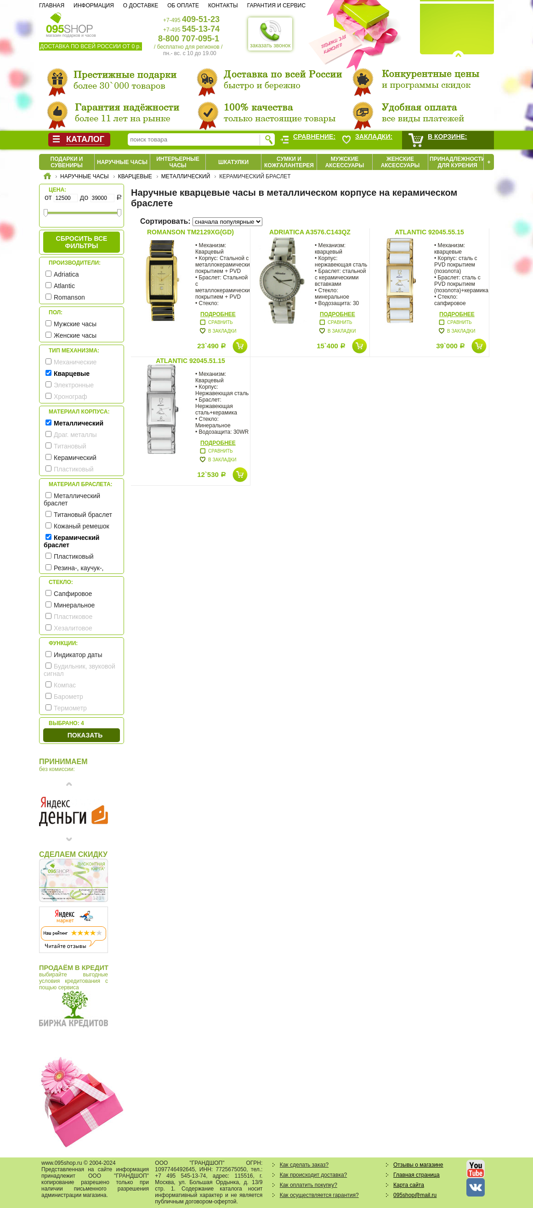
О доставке (140, 5)
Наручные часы (122, 162)
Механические (75, 362)
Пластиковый (74, 469)
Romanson (69, 297)
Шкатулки (233, 162)
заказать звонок (270, 34)
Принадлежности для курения (457, 162)
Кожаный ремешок (81, 526)
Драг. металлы (75, 434)
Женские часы (75, 335)
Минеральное (74, 605)
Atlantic (64, 285)
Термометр (70, 708)
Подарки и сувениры (67, 162)
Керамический (75, 457)
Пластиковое (73, 616)
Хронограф (70, 396)
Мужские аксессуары (344, 162)
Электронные (74, 385)
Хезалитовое (73, 628)
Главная (51, 5)
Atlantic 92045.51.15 (190, 360)
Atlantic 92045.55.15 (429, 232)
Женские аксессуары (400, 162)
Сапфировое (73, 593)
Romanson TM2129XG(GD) (190, 232)
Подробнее (218, 314)
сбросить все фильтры (82, 242)
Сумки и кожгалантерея (289, 162)
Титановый (70, 446)
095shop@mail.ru (415, 1195)
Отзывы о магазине (418, 1165)
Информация (94, 5)
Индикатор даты (78, 654)
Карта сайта (408, 1185)
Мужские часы (75, 324)
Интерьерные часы (177, 162)
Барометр (68, 696)
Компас (65, 685)
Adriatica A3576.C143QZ (310, 232)
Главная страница (416, 1175)
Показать (85, 735)
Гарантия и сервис (276, 5)
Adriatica (66, 274)
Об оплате (183, 5)
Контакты (223, 5)
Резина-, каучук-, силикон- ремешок (73, 571)
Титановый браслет (83, 514)
